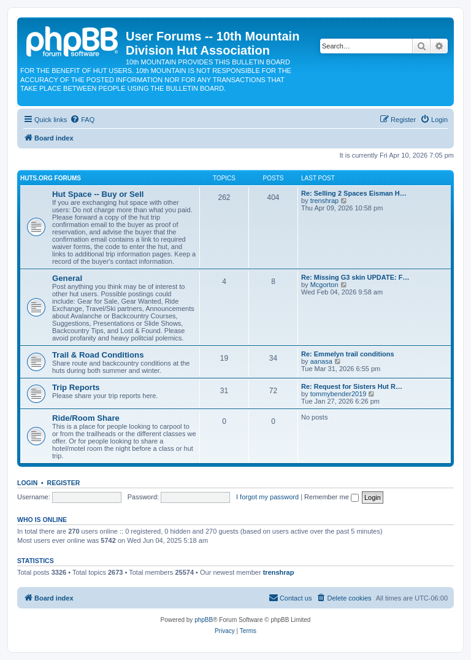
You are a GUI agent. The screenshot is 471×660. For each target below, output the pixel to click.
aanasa (321, 361)
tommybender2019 (338, 393)
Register (63, 482)
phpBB (203, 619)
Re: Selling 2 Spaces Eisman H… (354, 193)
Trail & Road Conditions (98, 354)
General (67, 278)
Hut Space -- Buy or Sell (98, 194)
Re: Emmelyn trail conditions (347, 354)
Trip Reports (76, 387)
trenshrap (324, 200)
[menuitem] (82, 119)
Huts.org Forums (50, 178)
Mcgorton (324, 284)
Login (27, 482)
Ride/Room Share (86, 418)
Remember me (331, 497)
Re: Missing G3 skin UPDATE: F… (355, 277)
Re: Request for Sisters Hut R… (351, 386)
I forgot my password (267, 497)
